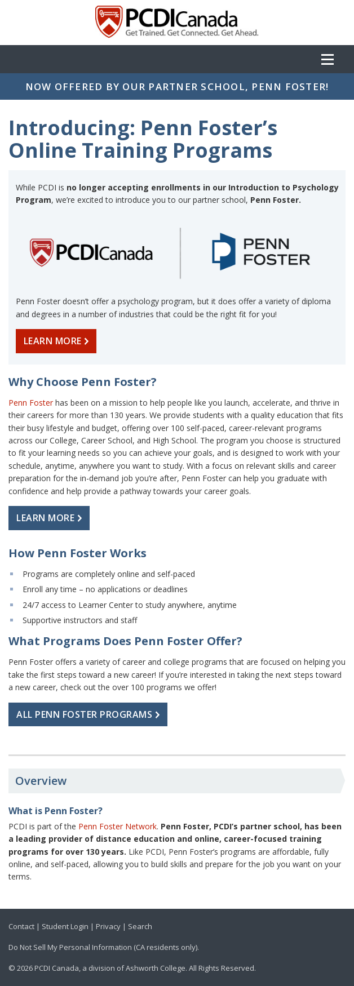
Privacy (108, 926)
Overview (41, 780)
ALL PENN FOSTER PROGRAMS (90, 714)
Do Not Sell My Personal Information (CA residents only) (102, 947)
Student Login (65, 926)
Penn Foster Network (117, 826)
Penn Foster (30, 402)
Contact (21, 926)
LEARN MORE (59, 341)
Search (140, 926)
